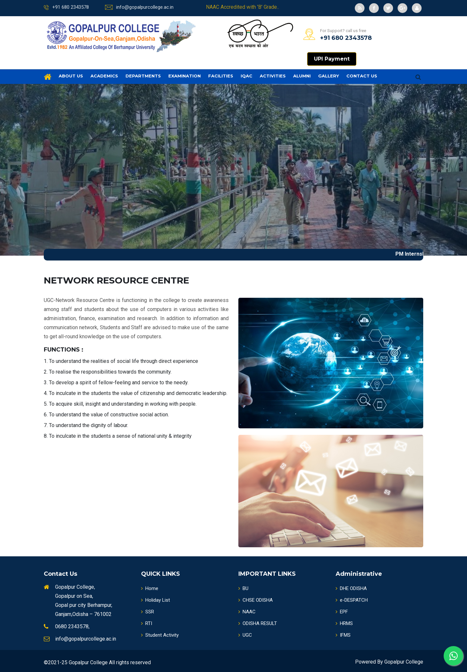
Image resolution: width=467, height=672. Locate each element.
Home (149, 588)
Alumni (302, 75)
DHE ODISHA (351, 588)
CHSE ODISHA (255, 600)
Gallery (328, 75)
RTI (146, 623)
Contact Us (361, 75)
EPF (342, 612)
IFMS (343, 635)
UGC (245, 635)
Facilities (220, 75)
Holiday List (155, 600)
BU (243, 588)
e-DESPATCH (352, 600)
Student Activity (160, 635)
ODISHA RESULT (257, 623)
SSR (147, 612)
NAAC (247, 612)
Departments (143, 75)
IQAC (246, 75)
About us (71, 75)
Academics (104, 75)
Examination (184, 75)
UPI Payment (332, 59)
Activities (273, 75)
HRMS (344, 623)
